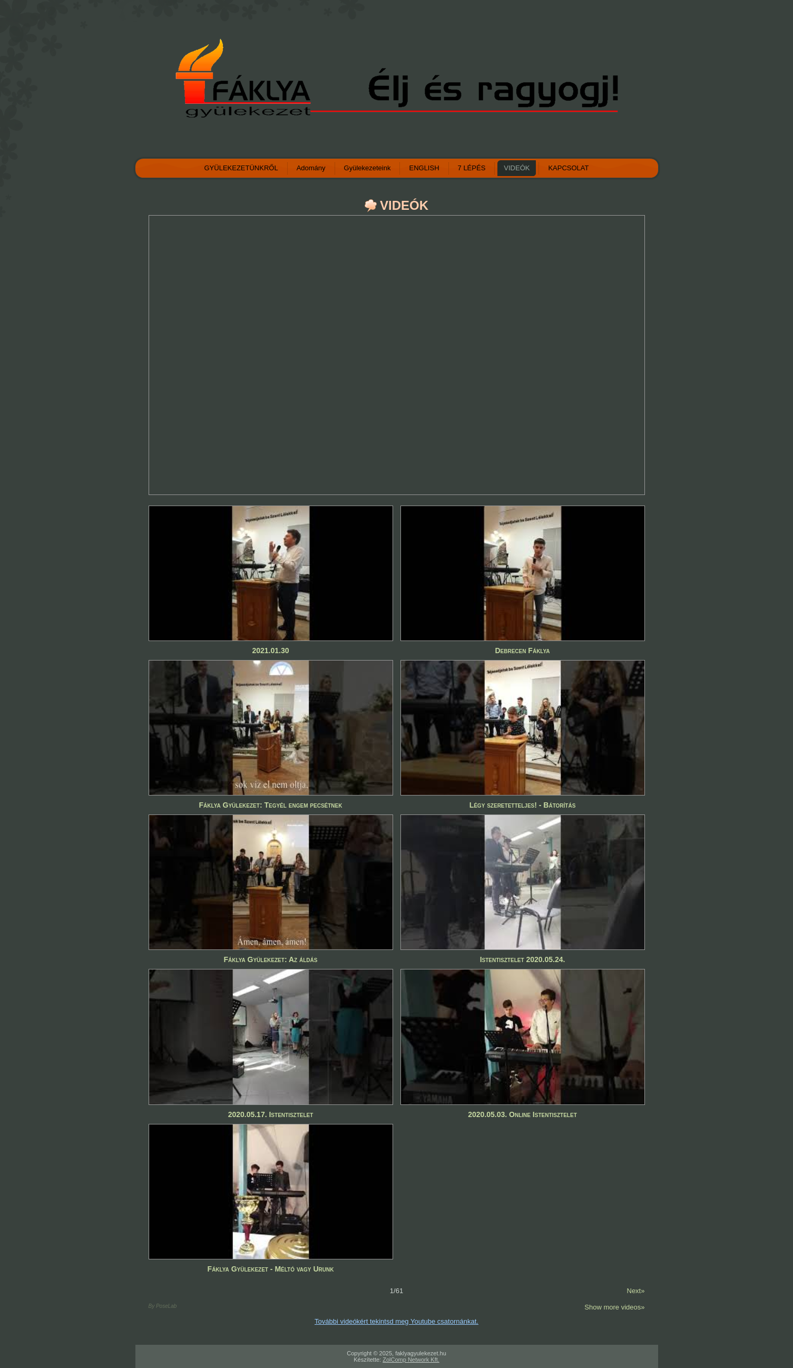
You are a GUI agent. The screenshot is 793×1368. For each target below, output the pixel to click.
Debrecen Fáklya (522, 650)
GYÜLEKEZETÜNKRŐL (241, 168)
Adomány (311, 168)
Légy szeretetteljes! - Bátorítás (522, 805)
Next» (636, 1291)
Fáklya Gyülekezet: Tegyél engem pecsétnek (270, 805)
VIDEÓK (517, 168)
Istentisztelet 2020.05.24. (522, 959)
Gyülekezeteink (367, 168)
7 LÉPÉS (472, 168)
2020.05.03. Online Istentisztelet (522, 1114)
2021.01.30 (270, 650)
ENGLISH (424, 168)
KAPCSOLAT (568, 168)
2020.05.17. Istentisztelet (271, 1114)
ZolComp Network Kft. (411, 1359)
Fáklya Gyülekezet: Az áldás (271, 959)
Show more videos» (614, 1307)
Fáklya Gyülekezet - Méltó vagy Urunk (271, 1269)
